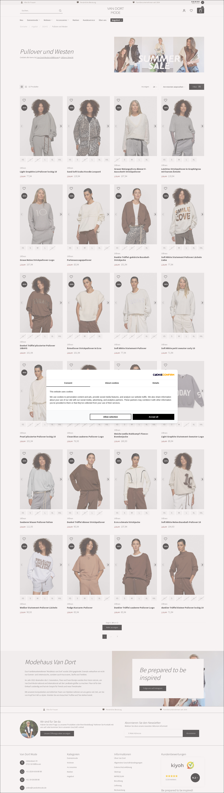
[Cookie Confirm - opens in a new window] (163, 374)
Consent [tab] (68, 383)
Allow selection (110, 417)
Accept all (153, 417)
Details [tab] (156, 383)
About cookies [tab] (112, 383)
